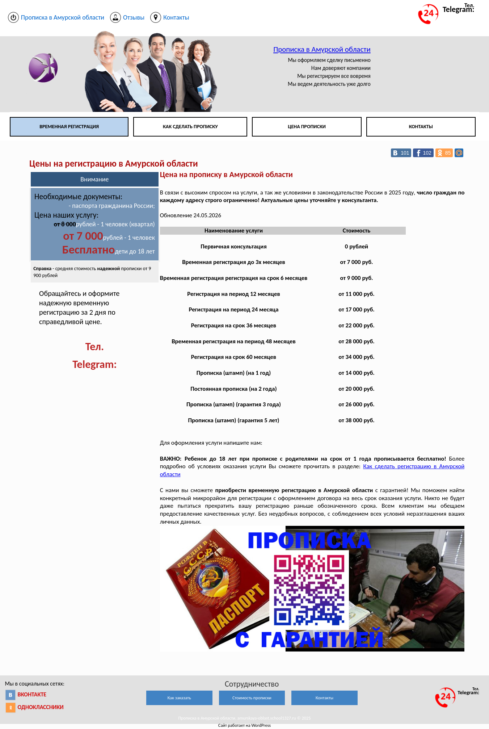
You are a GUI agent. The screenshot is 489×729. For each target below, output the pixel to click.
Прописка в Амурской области (322, 49)
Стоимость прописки (251, 697)
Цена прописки (307, 126)
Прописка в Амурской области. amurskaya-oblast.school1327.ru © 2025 (244, 718)
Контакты (421, 126)
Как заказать (179, 697)
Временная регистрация (69, 126)
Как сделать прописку (190, 126)
